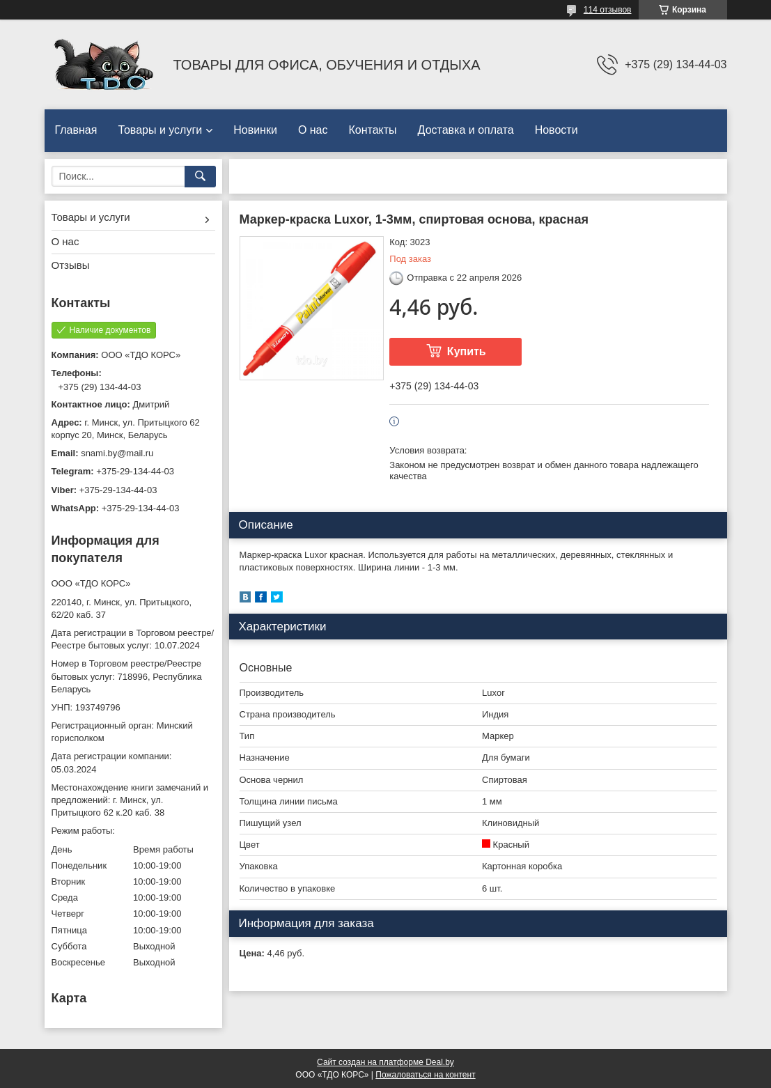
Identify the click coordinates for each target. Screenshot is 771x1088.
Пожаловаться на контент (425, 1075)
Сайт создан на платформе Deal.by (385, 1062)
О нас (313, 130)
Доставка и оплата (466, 130)
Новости (556, 130)
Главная (76, 130)
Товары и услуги (160, 130)
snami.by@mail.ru (117, 453)
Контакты (373, 130)
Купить (466, 351)
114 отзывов (608, 10)
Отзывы (71, 265)
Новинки (255, 130)
